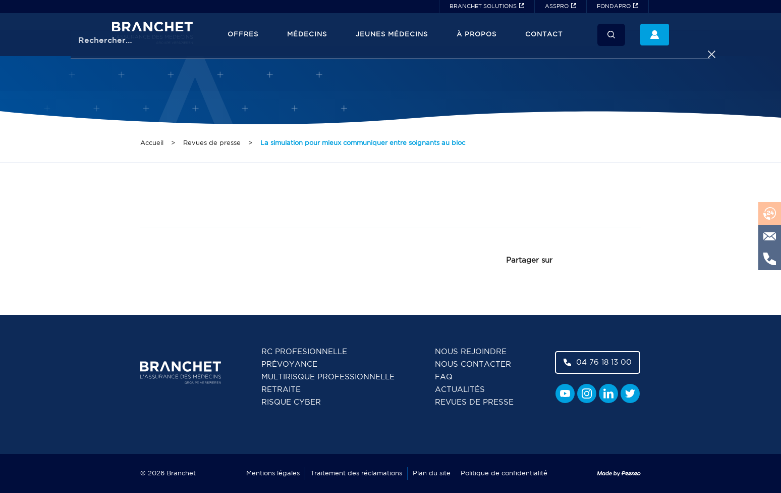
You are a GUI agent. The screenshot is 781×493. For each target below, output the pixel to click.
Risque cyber (291, 402)
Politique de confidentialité (504, 473)
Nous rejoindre (471, 352)
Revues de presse (212, 143)
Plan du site (432, 473)
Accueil (151, 143)
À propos (476, 34)
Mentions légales (273, 473)
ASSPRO (557, 6)
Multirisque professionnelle (328, 377)
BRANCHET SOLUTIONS (483, 6)
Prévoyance (289, 364)
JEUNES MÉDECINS (392, 34)
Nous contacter (473, 364)
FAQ (444, 377)
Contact (544, 34)
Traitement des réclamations (356, 473)
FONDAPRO (614, 6)
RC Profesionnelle (304, 352)
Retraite (281, 389)
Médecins (307, 34)
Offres (243, 34)
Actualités (460, 389)
